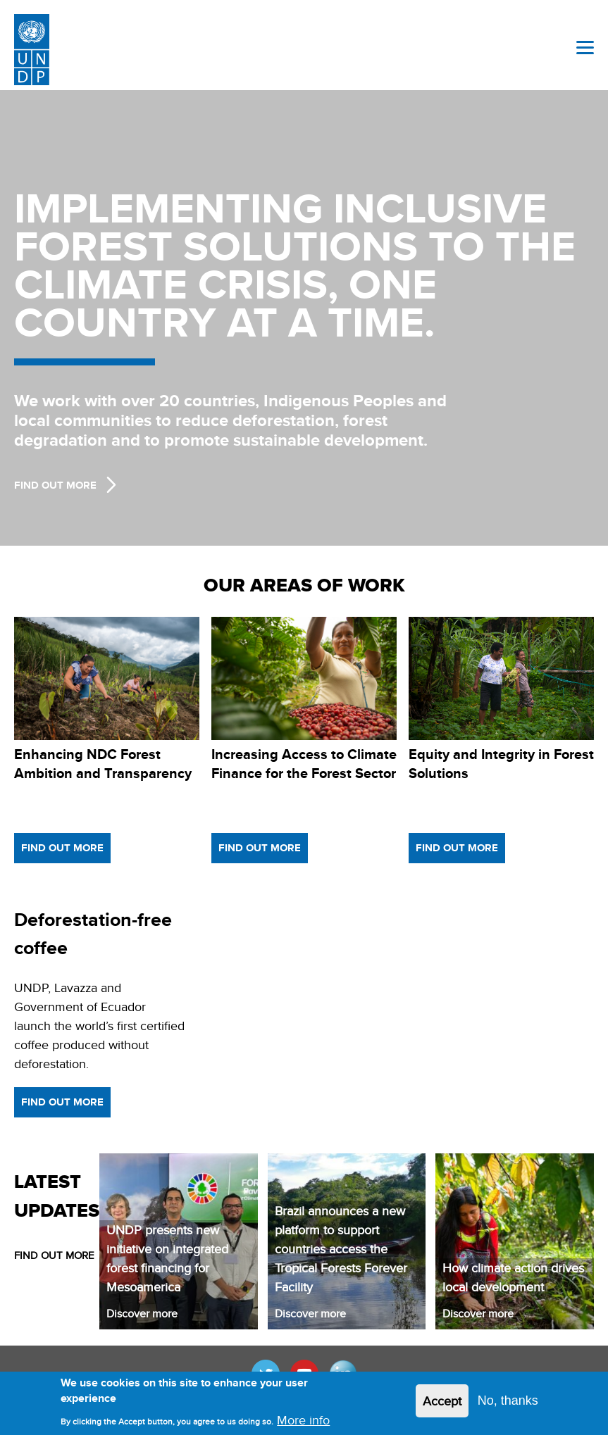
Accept (442, 1401)
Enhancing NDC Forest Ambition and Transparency (103, 764)
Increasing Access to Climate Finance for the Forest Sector (304, 764)
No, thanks (508, 1400)
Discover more (142, 1313)
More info (303, 1420)
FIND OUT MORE (54, 1255)
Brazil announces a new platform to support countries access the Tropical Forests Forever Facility (341, 1249)
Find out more (62, 848)
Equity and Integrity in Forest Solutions (501, 764)
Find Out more (55, 485)
